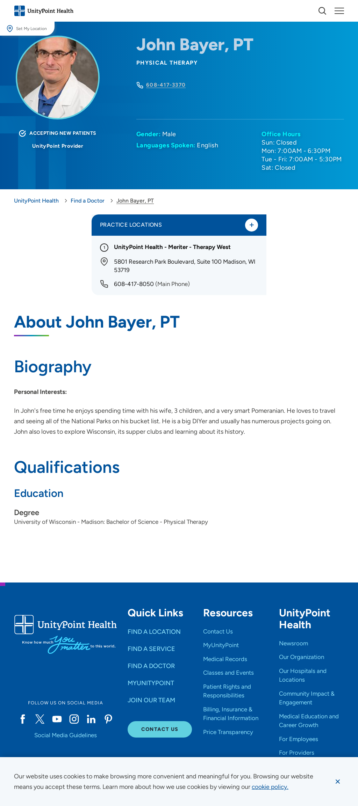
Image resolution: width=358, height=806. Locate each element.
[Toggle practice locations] (251, 225)
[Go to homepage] (43, 11)
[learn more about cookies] (271, 787)
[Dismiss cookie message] (337, 781)
